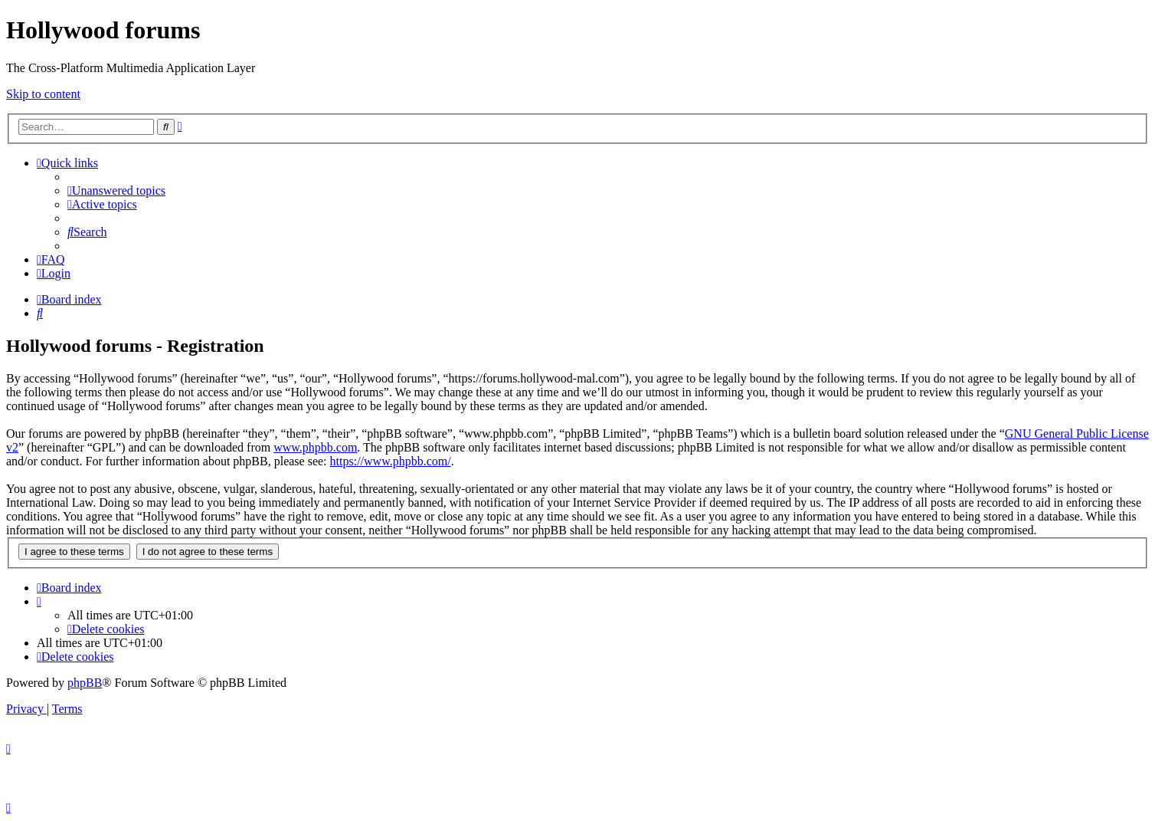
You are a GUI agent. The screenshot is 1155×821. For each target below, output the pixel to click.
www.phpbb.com (315, 447)
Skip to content (43, 93)
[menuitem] (116, 190)
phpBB (84, 682)
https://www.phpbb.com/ (390, 461)
